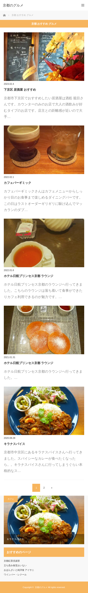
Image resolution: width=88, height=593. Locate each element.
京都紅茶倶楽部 (12, 561)
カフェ (11, 499)
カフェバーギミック (17, 182)
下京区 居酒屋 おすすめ (20, 89)
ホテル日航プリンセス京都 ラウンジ (28, 276)
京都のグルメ (41, 587)
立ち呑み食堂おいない (15, 565)
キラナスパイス (14, 444)
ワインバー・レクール (15, 574)
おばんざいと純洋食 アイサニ (19, 570)
